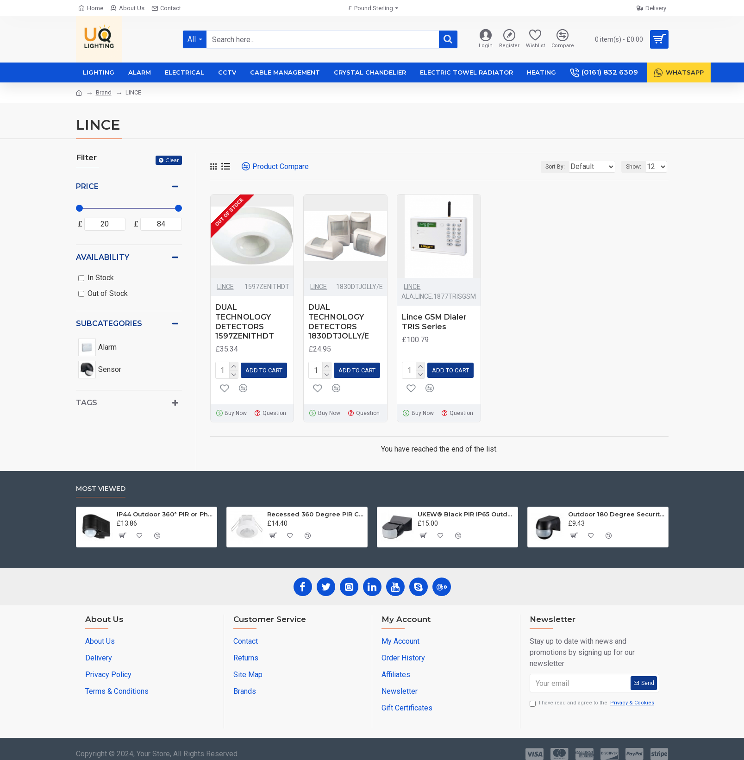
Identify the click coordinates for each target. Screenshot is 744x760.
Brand (104, 92)
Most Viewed (100, 487)
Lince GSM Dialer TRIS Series (434, 322)
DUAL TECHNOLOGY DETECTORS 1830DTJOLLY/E (338, 321)
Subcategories (109, 323)
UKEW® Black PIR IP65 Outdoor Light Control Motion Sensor (466, 512)
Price (87, 186)
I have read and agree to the (593, 701)
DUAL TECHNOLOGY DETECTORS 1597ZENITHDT (244, 321)
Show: (636, 166)
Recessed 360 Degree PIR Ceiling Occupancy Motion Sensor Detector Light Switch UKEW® (315, 512)
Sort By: (549, 166)
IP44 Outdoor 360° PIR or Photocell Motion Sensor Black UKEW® (165, 512)
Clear (172, 160)
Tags (86, 402)
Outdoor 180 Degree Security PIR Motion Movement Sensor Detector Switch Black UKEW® (616, 512)
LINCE (225, 286)
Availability (102, 257)
